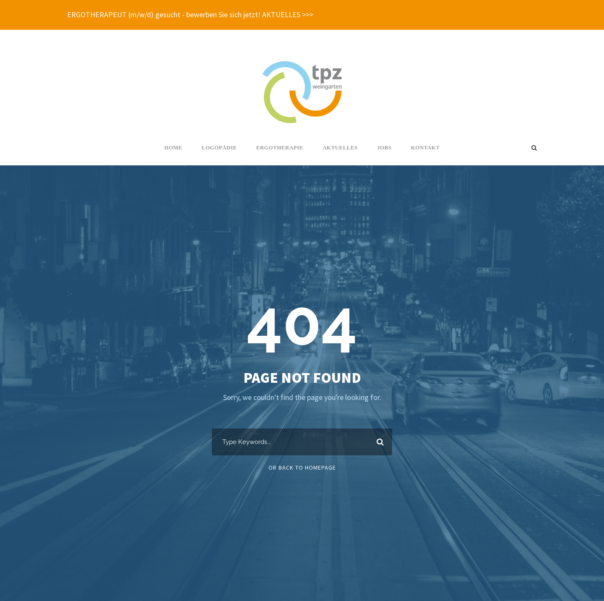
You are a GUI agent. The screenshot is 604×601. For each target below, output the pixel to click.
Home (173, 147)
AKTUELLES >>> (287, 14)
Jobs (384, 147)
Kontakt (425, 147)
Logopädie (219, 147)
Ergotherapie (279, 147)
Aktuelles (340, 147)
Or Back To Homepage (302, 467)
